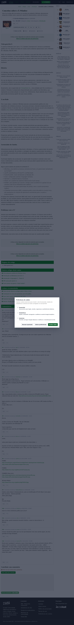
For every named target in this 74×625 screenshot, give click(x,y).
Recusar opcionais (27, 324)
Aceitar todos (53, 324)
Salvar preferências (40, 324)
